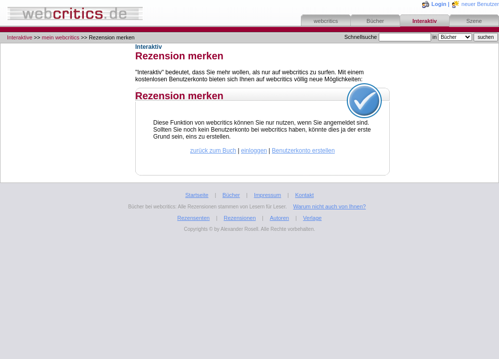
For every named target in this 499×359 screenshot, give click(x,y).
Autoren (279, 218)
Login (439, 4)
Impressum (267, 195)
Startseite (196, 195)
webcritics (326, 21)
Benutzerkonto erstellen (303, 150)
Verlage (312, 218)
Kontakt (304, 195)
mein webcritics (60, 37)
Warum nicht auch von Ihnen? (329, 206)
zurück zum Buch (213, 150)
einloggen (254, 150)
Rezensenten (193, 218)
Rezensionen (239, 218)
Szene (474, 21)
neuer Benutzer (480, 4)
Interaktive (19, 37)
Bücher (375, 21)
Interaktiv (425, 21)
